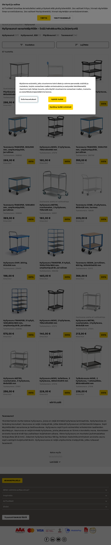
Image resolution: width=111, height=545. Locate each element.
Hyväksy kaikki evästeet (61, 107)
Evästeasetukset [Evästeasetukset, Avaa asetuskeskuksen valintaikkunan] (28, 99)
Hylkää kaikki (57, 99)
